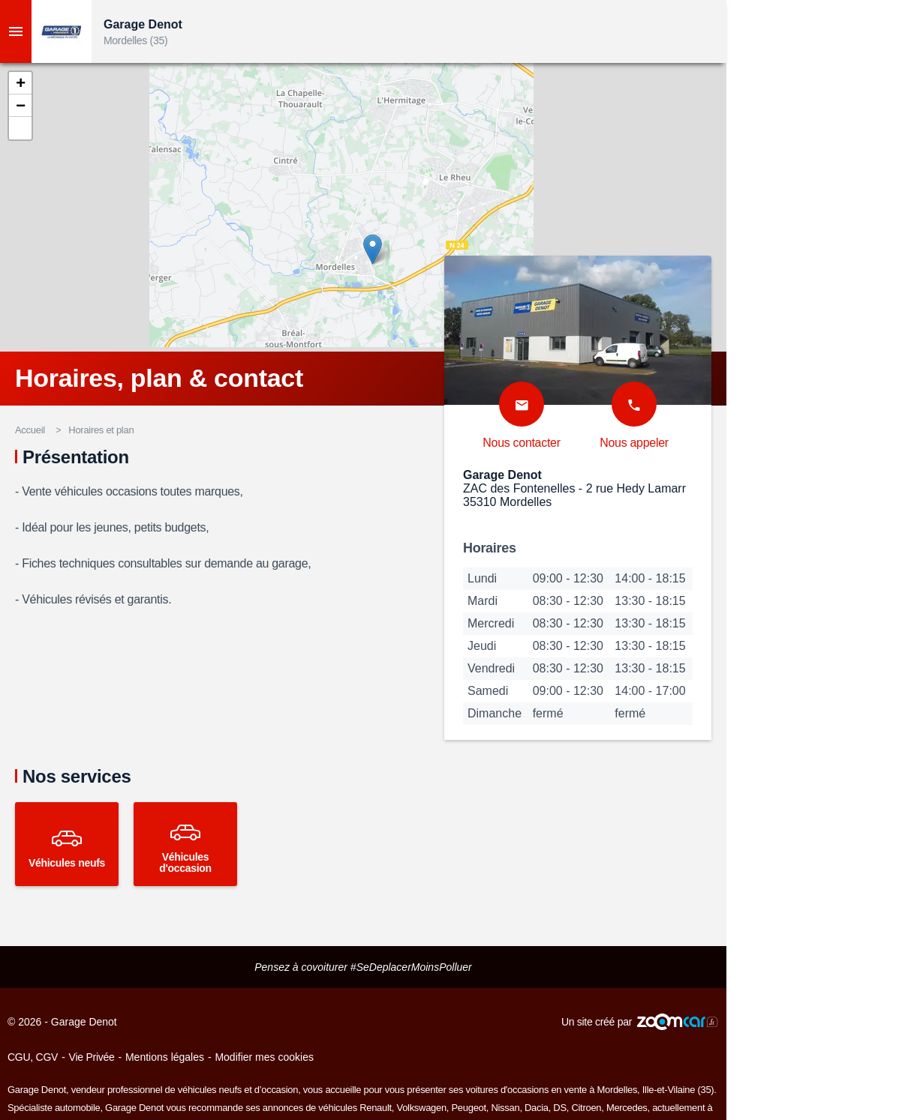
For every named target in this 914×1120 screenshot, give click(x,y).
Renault (375, 1107)
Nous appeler (634, 442)
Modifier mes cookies (264, 1057)
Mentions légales (164, 1057)
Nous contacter (521, 442)
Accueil (30, 430)
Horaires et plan (101, 430)
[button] (20, 83)
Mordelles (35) (135, 40)
